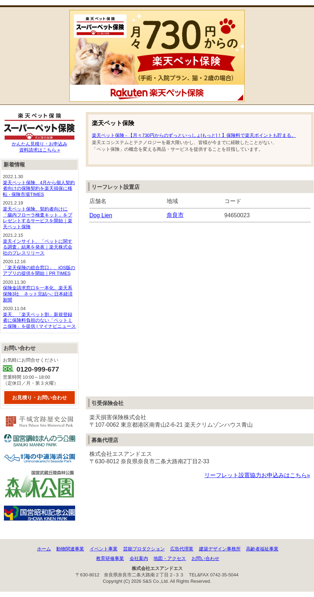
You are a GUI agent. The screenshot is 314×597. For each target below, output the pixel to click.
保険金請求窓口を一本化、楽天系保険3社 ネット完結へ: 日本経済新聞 (38, 293)
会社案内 (139, 558)
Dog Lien (100, 215)
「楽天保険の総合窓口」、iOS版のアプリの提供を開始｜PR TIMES (39, 270)
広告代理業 (181, 548)
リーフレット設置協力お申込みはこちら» (257, 475)
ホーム (44, 548)
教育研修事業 (110, 558)
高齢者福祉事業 (262, 548)
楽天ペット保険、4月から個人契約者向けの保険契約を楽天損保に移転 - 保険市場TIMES (39, 188)
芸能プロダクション (144, 548)
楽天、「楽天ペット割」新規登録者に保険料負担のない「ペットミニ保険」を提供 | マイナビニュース (39, 320)
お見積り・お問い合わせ (39, 397)
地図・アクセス (169, 558)
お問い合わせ (205, 558)
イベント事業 (103, 548)
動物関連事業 (70, 548)
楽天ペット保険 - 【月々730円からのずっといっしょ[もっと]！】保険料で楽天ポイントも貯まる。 (194, 135)
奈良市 (175, 215)
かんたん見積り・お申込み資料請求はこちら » (39, 145)
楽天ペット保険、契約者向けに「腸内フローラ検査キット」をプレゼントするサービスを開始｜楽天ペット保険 (37, 217)
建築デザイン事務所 (220, 548)
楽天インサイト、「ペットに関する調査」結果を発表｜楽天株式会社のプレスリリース (37, 247)
